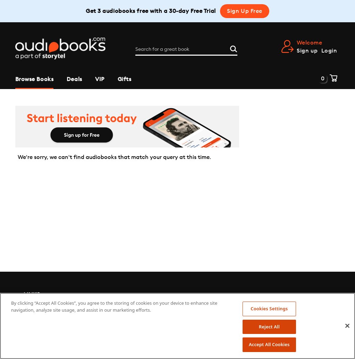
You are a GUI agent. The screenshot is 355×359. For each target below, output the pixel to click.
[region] (177, 326)
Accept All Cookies (269, 344)
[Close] (347, 326)
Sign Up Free (244, 11)
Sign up (307, 51)
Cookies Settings (269, 308)
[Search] (233, 48)
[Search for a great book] (186, 49)
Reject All (269, 327)
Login (329, 51)
